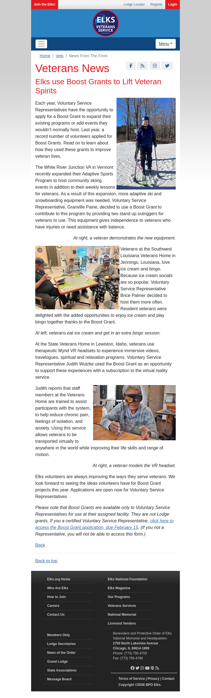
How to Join (56, 597)
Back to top (46, 561)
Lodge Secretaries (61, 644)
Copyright (126, 685)
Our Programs (119, 597)
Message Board (59, 679)
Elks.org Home (58, 579)
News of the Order (61, 653)
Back (40, 545)
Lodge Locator (134, 4)
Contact (168, 679)
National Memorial (122, 615)
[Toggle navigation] (41, 43)
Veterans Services (122, 606)
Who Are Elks (57, 588)
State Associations (62, 670)
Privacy (153, 679)
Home (45, 56)
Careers (53, 606)
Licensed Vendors (122, 623)
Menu (164, 43)
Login (172, 4)
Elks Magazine (119, 588)
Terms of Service (131, 679)
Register (156, 4)
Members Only (58, 635)
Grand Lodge (57, 661)
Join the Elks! (44, 4)
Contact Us (55, 615)
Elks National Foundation (127, 579)
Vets (59, 56)
